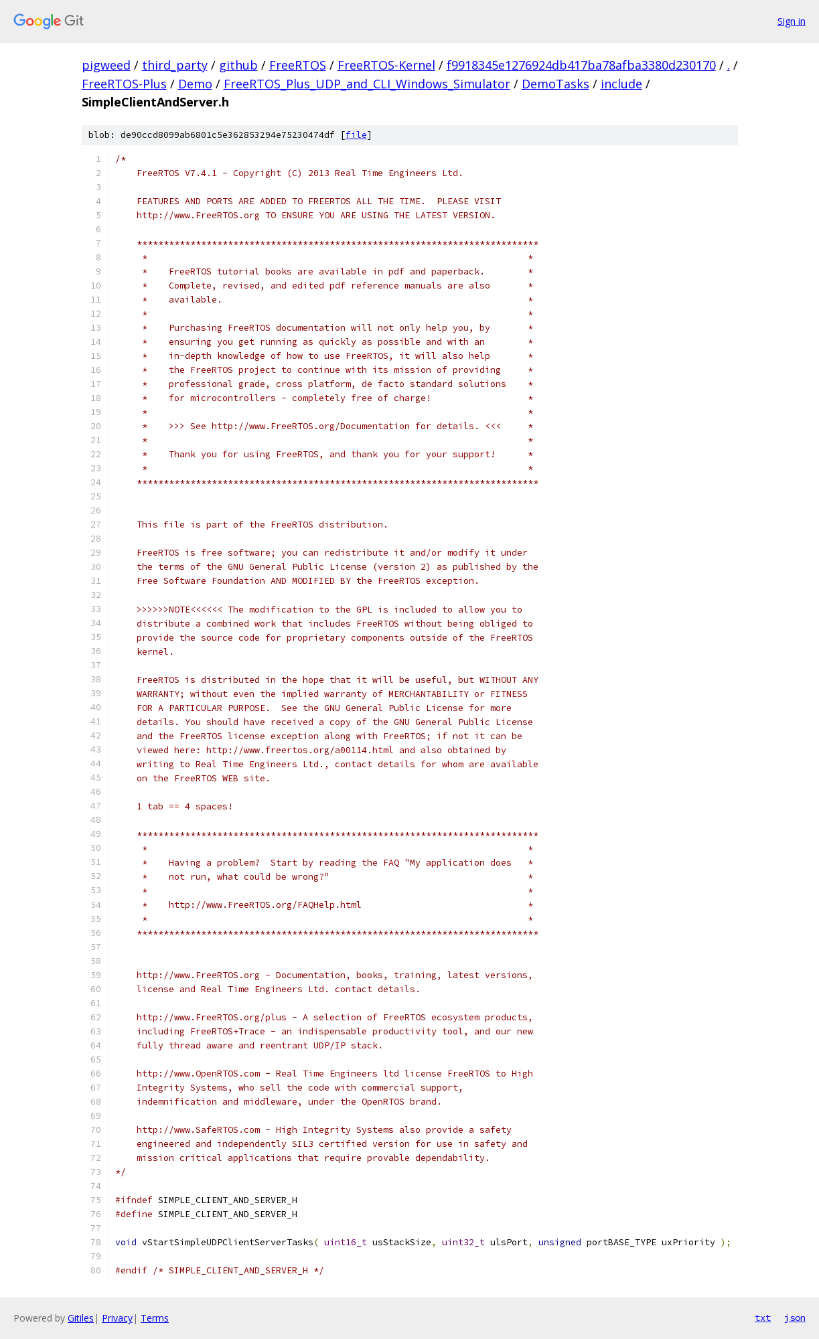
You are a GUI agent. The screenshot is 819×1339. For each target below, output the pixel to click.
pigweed (106, 65)
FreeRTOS (297, 65)
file (356, 135)
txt (763, 1318)
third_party (175, 65)
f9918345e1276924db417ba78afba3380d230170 (581, 65)
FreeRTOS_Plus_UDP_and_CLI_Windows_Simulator (367, 84)
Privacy (117, 1318)
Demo (195, 84)
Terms (155, 1318)
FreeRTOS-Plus (124, 84)
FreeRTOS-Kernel (386, 65)
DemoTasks (555, 84)
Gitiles (81, 1318)
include (621, 84)
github (238, 65)
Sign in (791, 21)
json (795, 1318)
